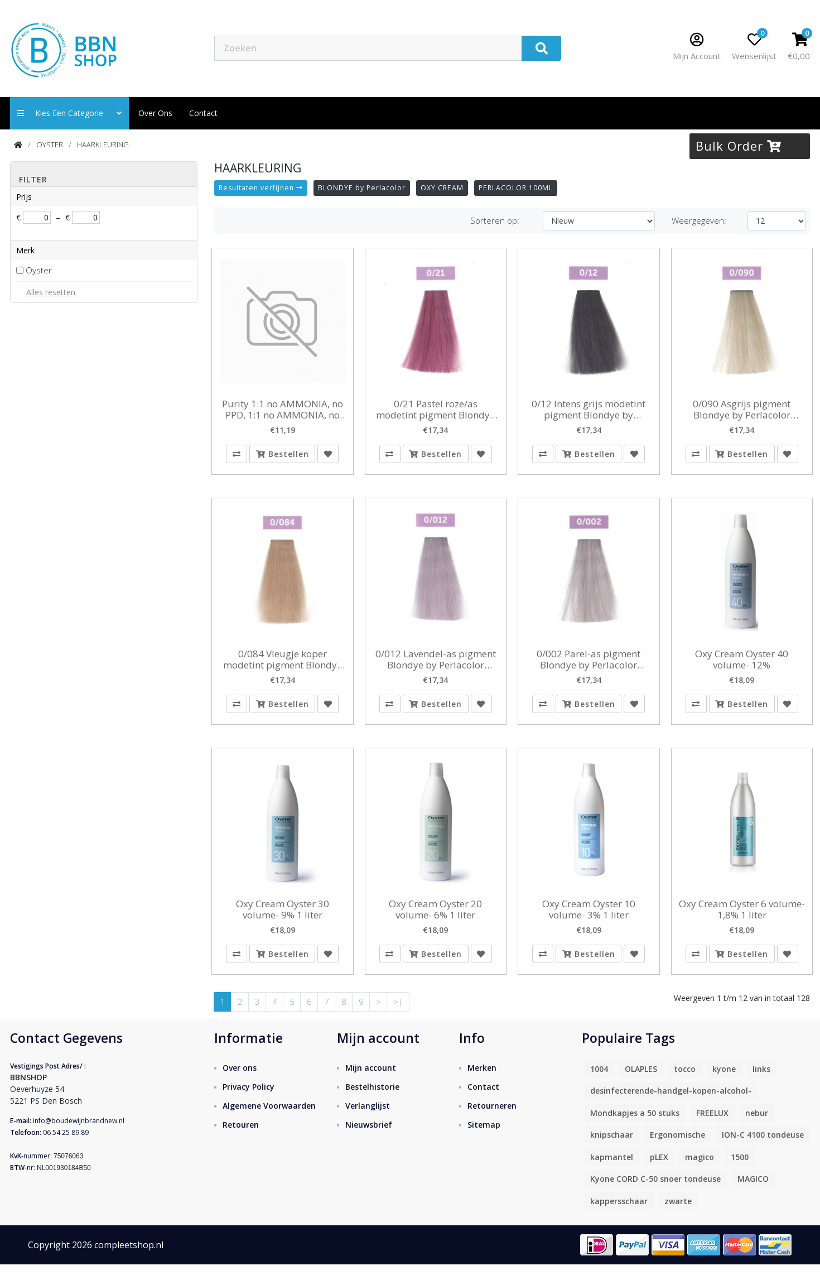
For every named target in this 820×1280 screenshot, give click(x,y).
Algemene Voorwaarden (269, 1122)
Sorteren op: (494, 220)
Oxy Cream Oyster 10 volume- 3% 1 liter (588, 920)
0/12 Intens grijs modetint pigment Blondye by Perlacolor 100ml (588, 409)
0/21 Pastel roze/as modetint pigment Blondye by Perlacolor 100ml (435, 409)
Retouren (241, 1140)
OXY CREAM (442, 188)
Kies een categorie (69, 113)
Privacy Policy (248, 1103)
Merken (481, 1084)
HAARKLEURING (103, 144)
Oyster (39, 270)
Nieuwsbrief (368, 1140)
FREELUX (712, 1128)
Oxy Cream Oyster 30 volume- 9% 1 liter (282, 920)
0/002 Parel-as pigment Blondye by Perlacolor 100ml (588, 664)
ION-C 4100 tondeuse (763, 1151)
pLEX (659, 1172)
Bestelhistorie (372, 1103)
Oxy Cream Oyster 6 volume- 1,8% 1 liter (742, 920)
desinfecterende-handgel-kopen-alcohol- (670, 1106)
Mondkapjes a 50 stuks (634, 1128)
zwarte (678, 1216)
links (761, 1084)
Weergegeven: (699, 220)
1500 (740, 1172)
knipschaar (611, 1151)
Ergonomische (677, 1151)
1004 (599, 1084)
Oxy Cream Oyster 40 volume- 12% (741, 664)
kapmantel (611, 1172)
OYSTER (49, 144)
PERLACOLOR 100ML (516, 188)
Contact (483, 1103)
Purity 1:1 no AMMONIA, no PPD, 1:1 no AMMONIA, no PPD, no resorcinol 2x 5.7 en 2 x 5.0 (282, 409)
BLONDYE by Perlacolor (362, 188)
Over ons (155, 113)
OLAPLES (641, 1084)
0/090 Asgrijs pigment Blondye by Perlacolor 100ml (741, 409)
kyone (724, 1084)
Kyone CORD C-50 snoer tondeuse (655, 1195)
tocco (685, 1084)
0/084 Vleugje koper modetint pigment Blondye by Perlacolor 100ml (282, 664)
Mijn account (370, 1084)
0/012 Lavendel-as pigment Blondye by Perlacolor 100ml (435, 664)
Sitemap (483, 1140)
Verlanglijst (367, 1122)
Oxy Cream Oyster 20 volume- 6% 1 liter (435, 920)
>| (398, 1017)
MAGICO (753, 1195)
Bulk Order (739, 145)
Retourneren (492, 1122)
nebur (756, 1128)
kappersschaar (619, 1216)
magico (699, 1172)
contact (203, 113)
